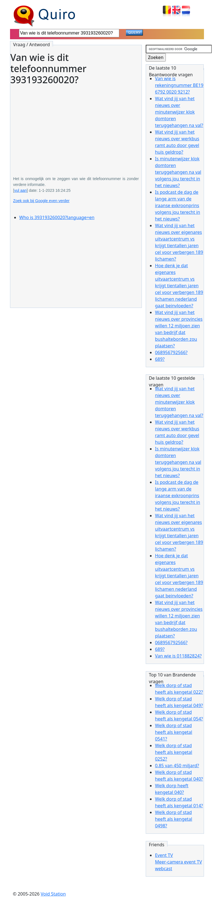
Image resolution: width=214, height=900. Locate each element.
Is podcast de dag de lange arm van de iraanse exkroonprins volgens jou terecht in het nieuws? (177, 205)
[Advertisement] (76, 127)
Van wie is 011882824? (178, 656)
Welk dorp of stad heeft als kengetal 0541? (173, 732)
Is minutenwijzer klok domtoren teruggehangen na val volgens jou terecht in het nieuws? (178, 172)
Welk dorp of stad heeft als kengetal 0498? (173, 819)
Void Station (53, 894)
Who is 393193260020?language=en (56, 217)
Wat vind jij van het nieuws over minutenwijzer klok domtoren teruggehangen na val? (179, 111)
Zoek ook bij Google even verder (41, 200)
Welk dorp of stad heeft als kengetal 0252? (173, 752)
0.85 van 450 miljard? (177, 765)
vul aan (20, 190)
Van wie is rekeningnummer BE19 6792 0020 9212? (179, 85)
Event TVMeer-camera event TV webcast (178, 862)
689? (159, 359)
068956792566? (171, 352)
